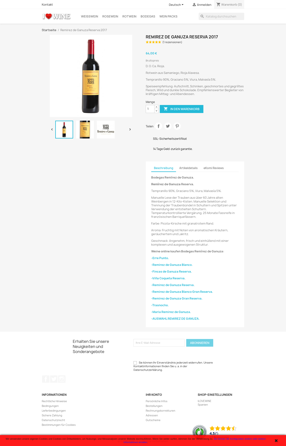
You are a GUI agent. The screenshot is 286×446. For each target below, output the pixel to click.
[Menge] (150, 109)
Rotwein (129, 16)
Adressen (152, 415)
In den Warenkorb (182, 109)
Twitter (53, 379)
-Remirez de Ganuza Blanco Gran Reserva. (182, 292)
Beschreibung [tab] (163, 168)
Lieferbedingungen (54, 410)
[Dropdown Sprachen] (177, 5)
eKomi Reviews (214, 168)
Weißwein (89, 16)
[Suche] (221, 16)
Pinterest (177, 126)
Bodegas (148, 16)
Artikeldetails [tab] (188, 168)
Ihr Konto (154, 395)
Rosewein (110, 16)
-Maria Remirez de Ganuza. (171, 312)
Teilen (158, 126)
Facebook (45, 379)
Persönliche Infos (156, 401)
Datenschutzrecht (53, 420)
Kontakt (47, 5)
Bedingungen (50, 406)
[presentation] (161, 354)
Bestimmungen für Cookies (59, 425)
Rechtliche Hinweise (54, 401)
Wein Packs (168, 16)
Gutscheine (153, 420)
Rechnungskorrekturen (160, 410)
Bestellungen (154, 406)
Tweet (167, 126)
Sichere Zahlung (52, 415)
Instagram (61, 379)
